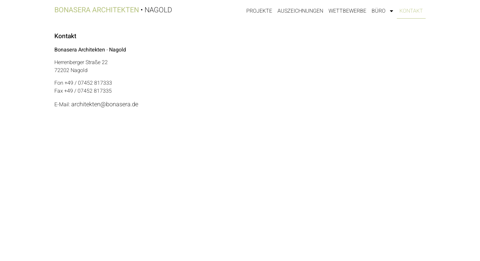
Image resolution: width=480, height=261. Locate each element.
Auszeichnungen (300, 11)
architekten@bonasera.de (104, 104)
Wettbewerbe (347, 11)
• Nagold (113, 10)
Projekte (259, 11)
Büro (383, 11)
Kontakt (411, 11)
